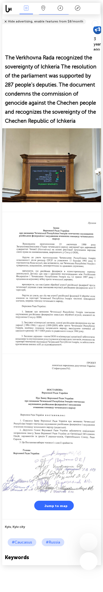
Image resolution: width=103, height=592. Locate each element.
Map (43, 8)
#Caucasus (22, 542)
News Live (26, 8)
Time (60, 8)
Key (77, 8)
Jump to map (52, 505)
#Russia (53, 542)
